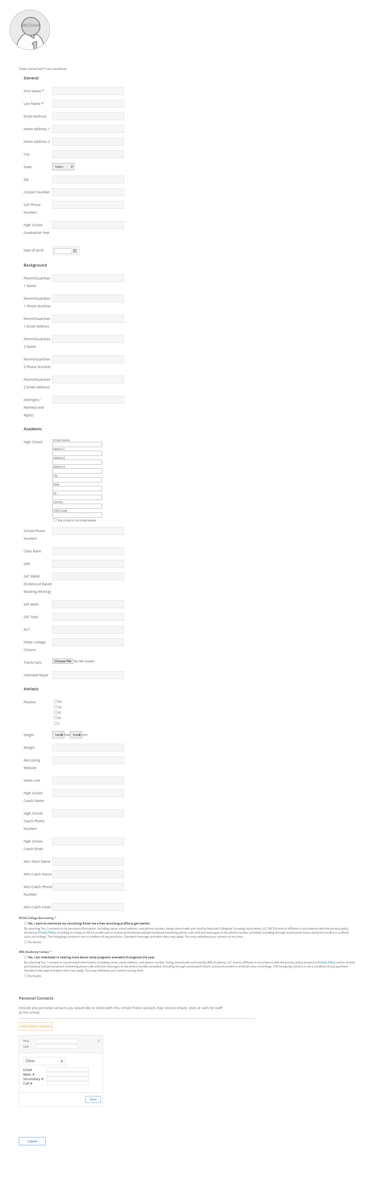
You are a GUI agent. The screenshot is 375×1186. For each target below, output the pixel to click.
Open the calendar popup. (74, 250)
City (27, 154)
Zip (26, 179)
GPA (27, 563)
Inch (84, 735)
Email (27, 1070)
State (28, 166)
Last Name (32, 103)
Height (29, 735)
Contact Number (37, 192)
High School (33, 442)
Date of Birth (34, 250)
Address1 (58, 449)
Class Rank (32, 551)
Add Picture (30, 24)
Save (93, 1099)
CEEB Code (59, 511)
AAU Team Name (37, 861)
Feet (67, 735)
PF (59, 718)
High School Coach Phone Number (34, 821)
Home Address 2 (37, 141)
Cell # (27, 1083)
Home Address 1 (37, 129)
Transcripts (33, 662)
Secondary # (33, 1079)
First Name (32, 91)
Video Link (32, 780)
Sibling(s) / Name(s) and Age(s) (34, 407)
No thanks (34, 942)
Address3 (58, 466)
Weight (29, 747)
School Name (61, 440)
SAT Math (31, 604)
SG (60, 707)
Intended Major (36, 675)
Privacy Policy (47, 932)
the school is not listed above (76, 520)
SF (59, 712)
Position (30, 702)
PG (60, 701)
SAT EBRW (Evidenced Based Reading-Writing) (38, 584)
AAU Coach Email (37, 907)
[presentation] (55, 1125)
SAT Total (31, 617)
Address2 (58, 458)
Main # (28, 1074)
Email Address (35, 116)
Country (57, 502)
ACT (27, 629)
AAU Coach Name (38, 874)
